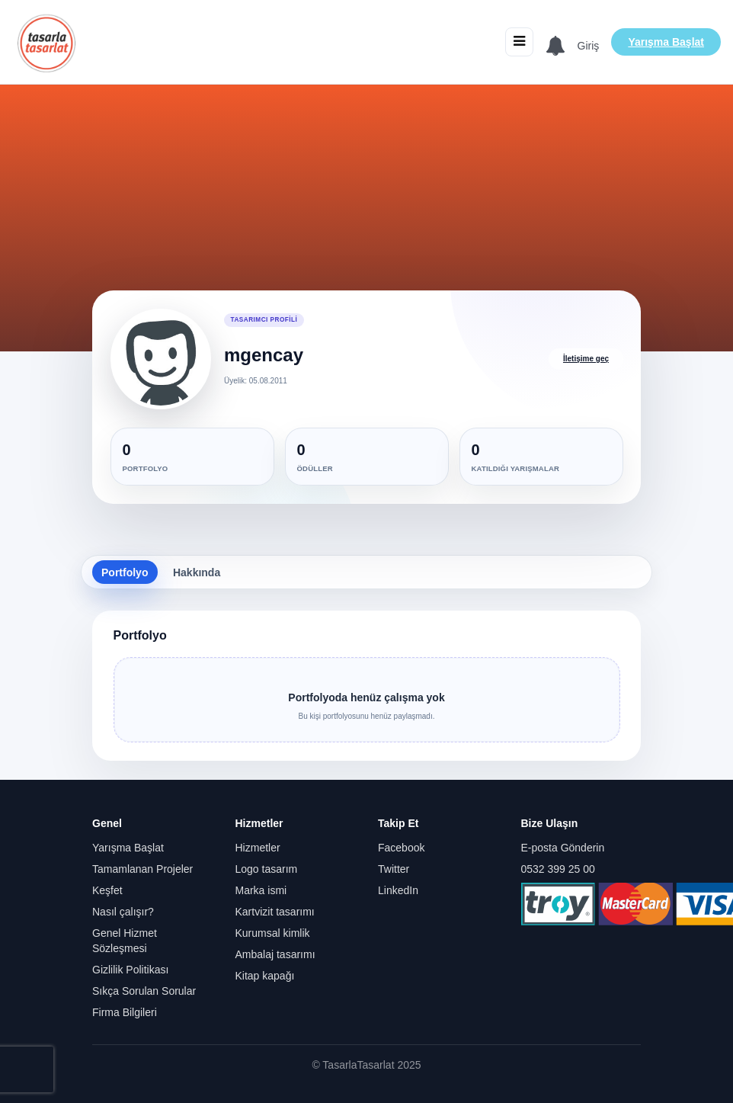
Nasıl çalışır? (123, 912)
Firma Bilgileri (124, 1012)
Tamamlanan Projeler (142, 869)
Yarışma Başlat (666, 42)
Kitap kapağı (265, 976)
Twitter (393, 869)
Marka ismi (261, 890)
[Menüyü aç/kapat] (519, 41)
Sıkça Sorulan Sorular (144, 991)
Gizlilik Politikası (130, 970)
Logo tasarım (266, 869)
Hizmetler (257, 848)
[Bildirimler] (555, 46)
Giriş (589, 46)
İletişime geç (586, 358)
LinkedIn (398, 890)
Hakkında (196, 572)
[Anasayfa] (46, 42)
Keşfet (107, 890)
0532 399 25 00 (558, 869)
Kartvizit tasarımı (275, 912)
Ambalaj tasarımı (275, 954)
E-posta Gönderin (563, 848)
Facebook (401, 848)
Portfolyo (124, 572)
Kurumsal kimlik (272, 933)
